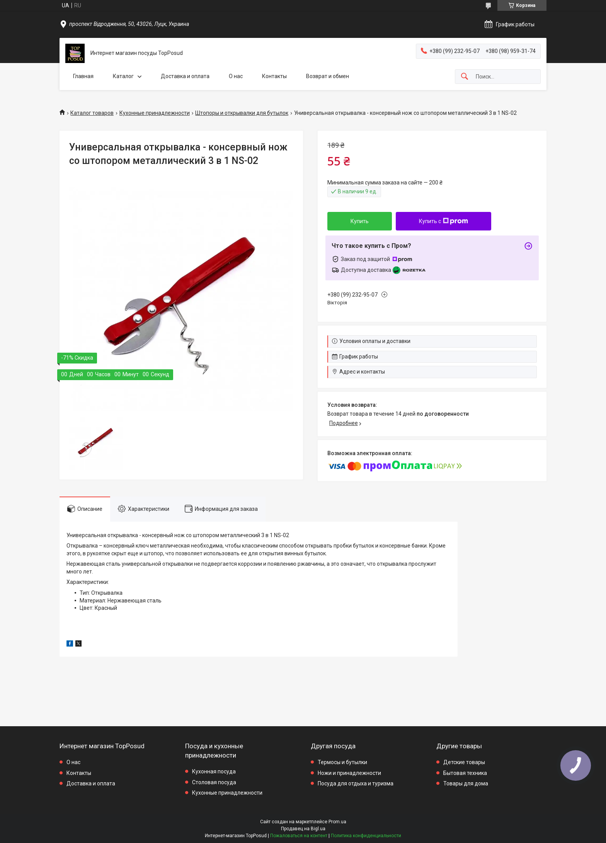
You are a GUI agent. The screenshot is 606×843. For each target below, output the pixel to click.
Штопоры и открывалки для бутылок (241, 113)
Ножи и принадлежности (349, 773)
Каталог (123, 76)
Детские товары (464, 762)
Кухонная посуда (214, 771)
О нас (236, 76)
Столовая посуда (214, 782)
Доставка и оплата (185, 76)
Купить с (443, 221)
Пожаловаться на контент (298, 835)
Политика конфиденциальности (366, 835)
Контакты (274, 76)
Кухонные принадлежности (154, 113)
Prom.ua (337, 821)
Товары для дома (465, 783)
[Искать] (464, 77)
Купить (360, 221)
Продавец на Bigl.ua (303, 828)
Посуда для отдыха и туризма (355, 783)
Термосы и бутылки (342, 762)
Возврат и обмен (327, 76)
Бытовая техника (465, 773)
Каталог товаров (92, 113)
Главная (83, 76)
